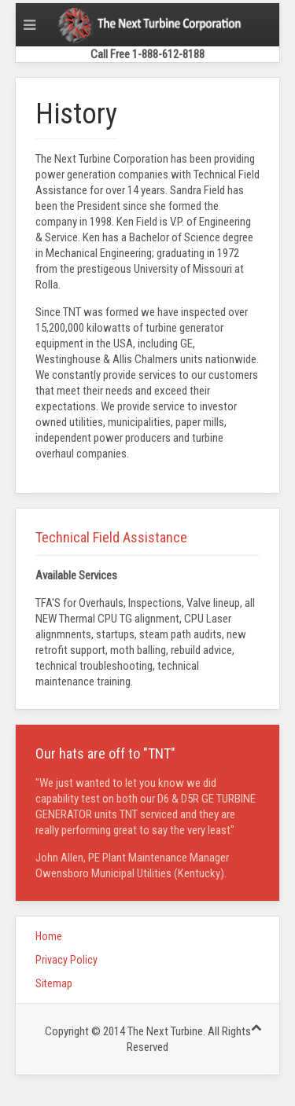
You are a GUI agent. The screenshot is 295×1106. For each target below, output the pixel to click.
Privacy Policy (66, 960)
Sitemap (53, 983)
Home (48, 936)
